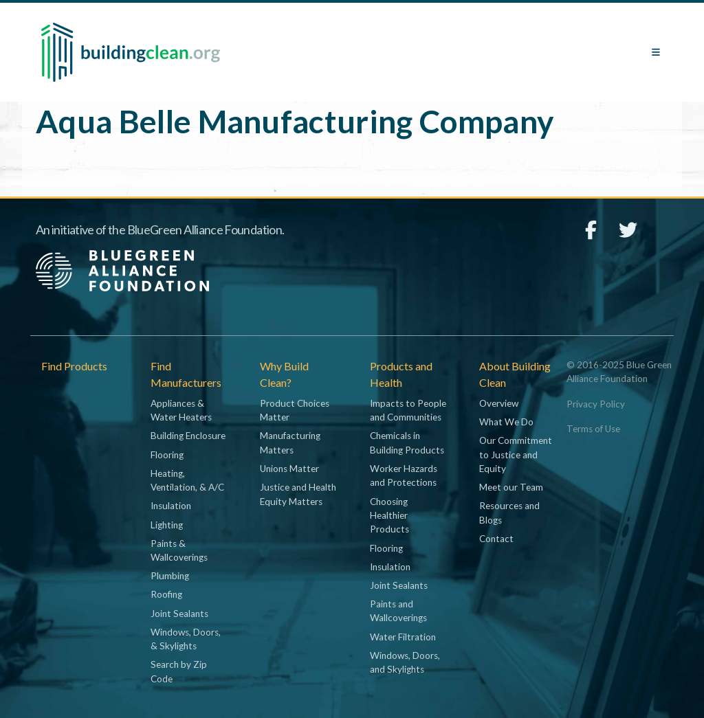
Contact (496, 538)
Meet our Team (511, 487)
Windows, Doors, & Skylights (186, 639)
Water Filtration (403, 636)
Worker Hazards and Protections (403, 475)
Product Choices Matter (294, 410)
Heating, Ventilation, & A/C (187, 480)
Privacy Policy (595, 404)
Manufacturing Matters (290, 442)
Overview (498, 403)
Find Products (74, 365)
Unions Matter (289, 468)
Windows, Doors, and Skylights (405, 662)
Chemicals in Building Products (407, 442)
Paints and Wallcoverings (398, 610)
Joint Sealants (179, 613)
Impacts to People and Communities (408, 410)
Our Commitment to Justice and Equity (515, 454)
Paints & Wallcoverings (179, 550)
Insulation (171, 505)
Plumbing (170, 575)
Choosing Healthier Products (389, 515)
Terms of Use (593, 428)
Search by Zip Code (179, 671)
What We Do (506, 421)
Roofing (166, 594)
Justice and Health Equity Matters (298, 494)
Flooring (167, 454)
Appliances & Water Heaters (181, 410)
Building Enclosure (188, 435)
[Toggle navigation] (656, 52)
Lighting (167, 524)
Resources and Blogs (509, 512)
